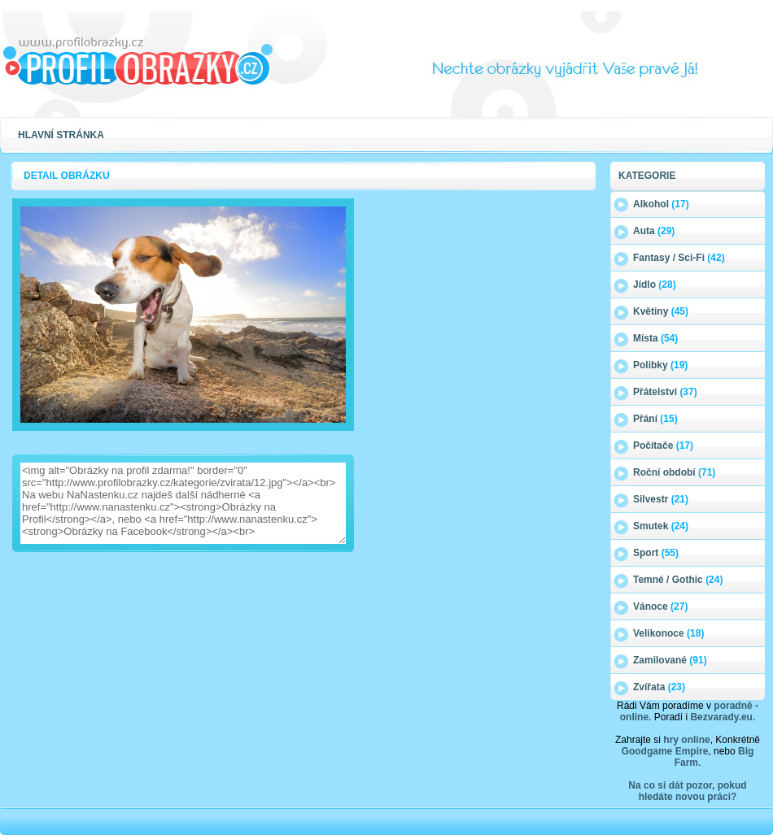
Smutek (660, 526)
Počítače (663, 445)
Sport (656, 553)
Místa (655, 338)
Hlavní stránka (61, 135)
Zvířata (659, 687)
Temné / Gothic (678, 579)
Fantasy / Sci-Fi (679, 257)
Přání (655, 418)
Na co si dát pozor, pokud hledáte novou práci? (687, 791)
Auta (654, 231)
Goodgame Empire (665, 751)
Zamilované (670, 660)
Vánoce (660, 606)
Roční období (674, 472)
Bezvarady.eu (721, 717)
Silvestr (660, 499)
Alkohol (661, 204)
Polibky (660, 365)
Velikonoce (668, 633)
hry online (686, 740)
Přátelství (665, 392)
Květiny (660, 311)
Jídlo (654, 284)
